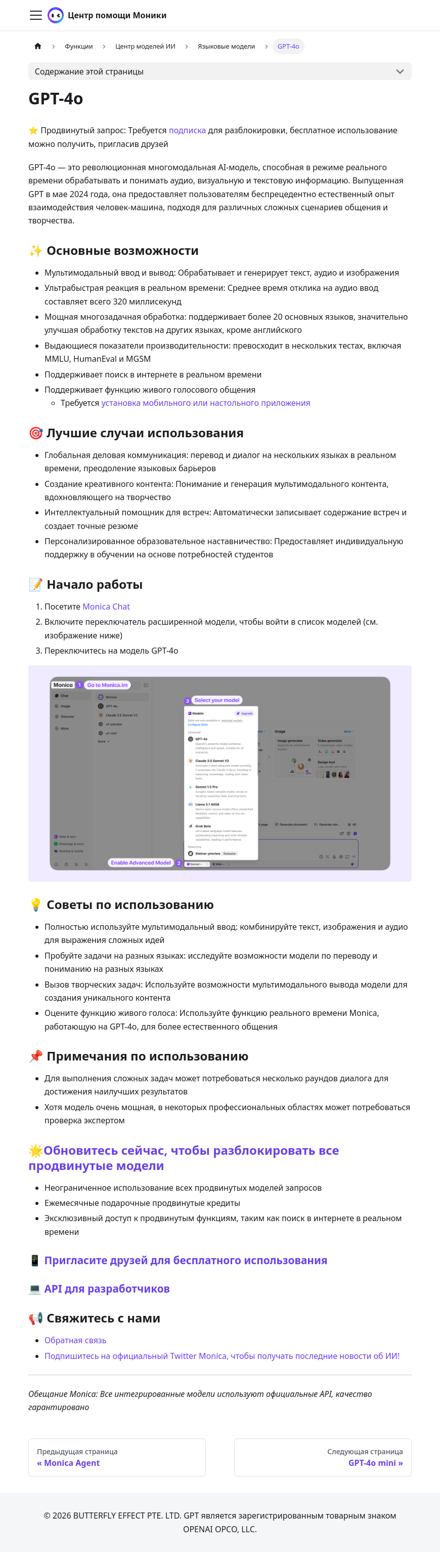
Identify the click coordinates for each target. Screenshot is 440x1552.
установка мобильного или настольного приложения (206, 402)
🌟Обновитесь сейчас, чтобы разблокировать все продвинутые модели (183, 1158)
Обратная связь (75, 1340)
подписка (187, 130)
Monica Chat (106, 606)
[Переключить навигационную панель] (35, 15)
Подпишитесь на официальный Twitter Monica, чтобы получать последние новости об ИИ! (222, 1355)
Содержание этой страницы (89, 71)
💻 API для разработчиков (99, 1288)
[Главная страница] (38, 46)
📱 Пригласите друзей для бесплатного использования (178, 1260)
